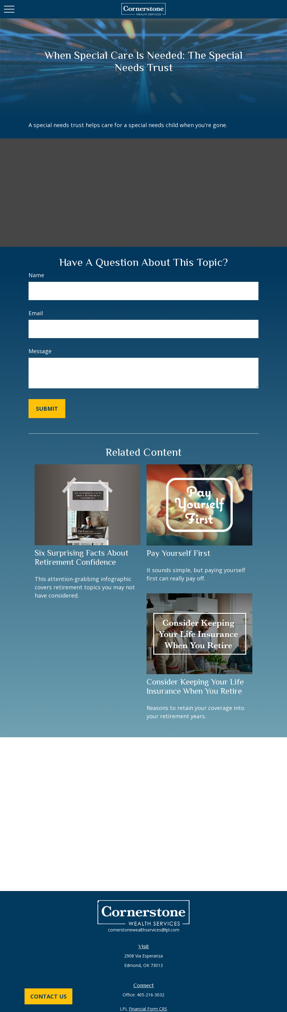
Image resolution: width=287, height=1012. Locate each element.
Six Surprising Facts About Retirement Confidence (81, 557)
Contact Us (48, 996)
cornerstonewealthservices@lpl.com (143, 930)
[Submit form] (47, 408)
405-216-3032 (150, 995)
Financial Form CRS (148, 1009)
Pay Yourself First (178, 553)
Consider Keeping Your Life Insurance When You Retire (195, 686)
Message (40, 351)
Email (36, 313)
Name (36, 275)
